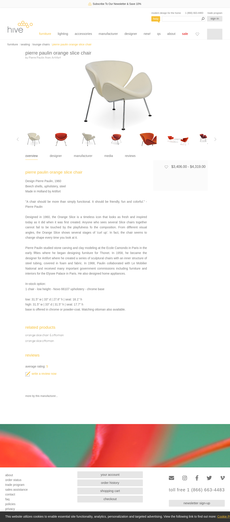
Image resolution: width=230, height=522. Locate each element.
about (171, 34)
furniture (45, 34)
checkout (110, 499)
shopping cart (110, 491)
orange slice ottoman (39, 341)
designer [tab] (56, 156)
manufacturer (108, 34)
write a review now (40, 373)
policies (10, 504)
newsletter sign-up (196, 503)
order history (110, 483)
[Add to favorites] (166, 167)
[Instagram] (184, 478)
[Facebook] (197, 478)
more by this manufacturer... (41, 396)
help (156, 18)
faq (7, 499)
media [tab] (108, 156)
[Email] (171, 478)
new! (147, 34)
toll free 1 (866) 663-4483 (197, 490)
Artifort (56, 57)
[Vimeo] (222, 478)
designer (131, 34)
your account (110, 474)
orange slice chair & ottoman (44, 335)
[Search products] (184, 18)
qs (159, 34)
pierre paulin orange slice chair (72, 44)
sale (185, 34)
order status (13, 480)
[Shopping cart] (214, 34)
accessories (83, 34)
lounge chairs (41, 44)
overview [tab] (31, 156)
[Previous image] (17, 139)
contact (10, 494)
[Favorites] (197, 34)
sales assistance (16, 489)
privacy (10, 509)
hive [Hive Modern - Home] (20, 27)
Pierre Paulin (36, 57)
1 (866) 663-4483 (194, 13)
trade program (215, 13)
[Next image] (215, 139)
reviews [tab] (130, 156)
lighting (63, 34)
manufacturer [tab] (83, 156)
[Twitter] (209, 478)
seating (25, 44)
